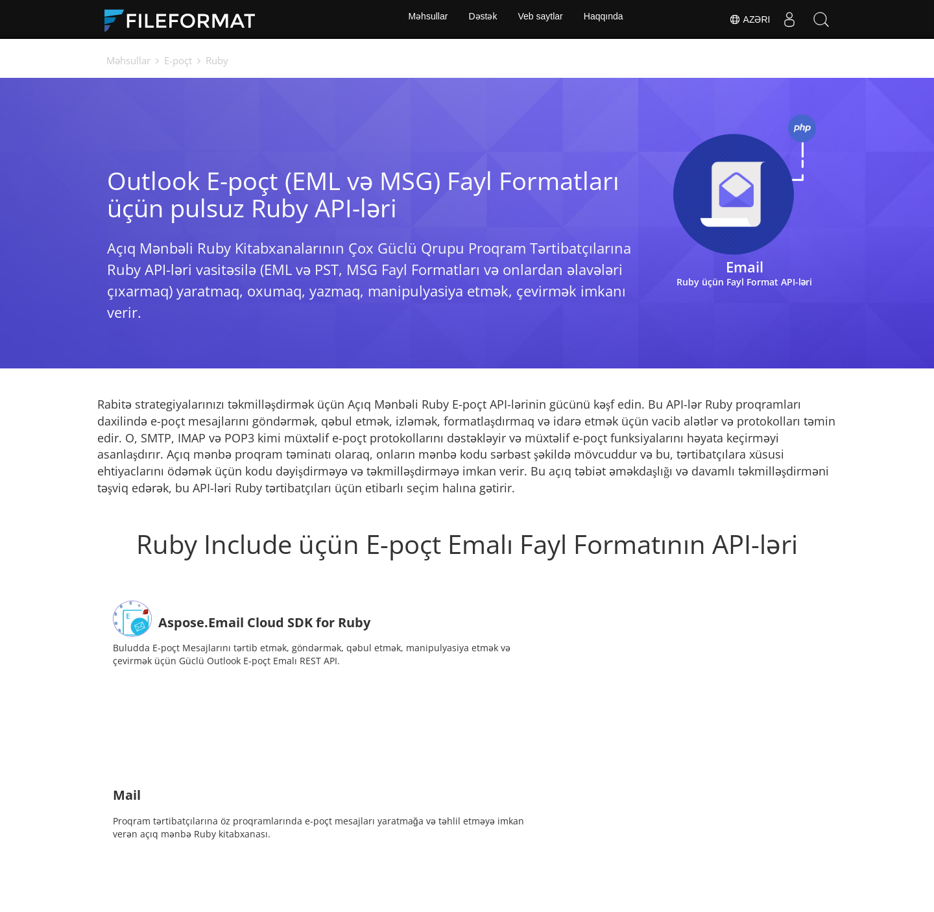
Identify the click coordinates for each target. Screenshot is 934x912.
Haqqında (606, 19)
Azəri (748, 19)
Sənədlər (283, 870)
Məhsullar (425, 19)
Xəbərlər (346, 870)
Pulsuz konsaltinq (481, 870)
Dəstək (482, 19)
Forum (403, 870)
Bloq (554, 870)
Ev (234, 870)
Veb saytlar (541, 19)
